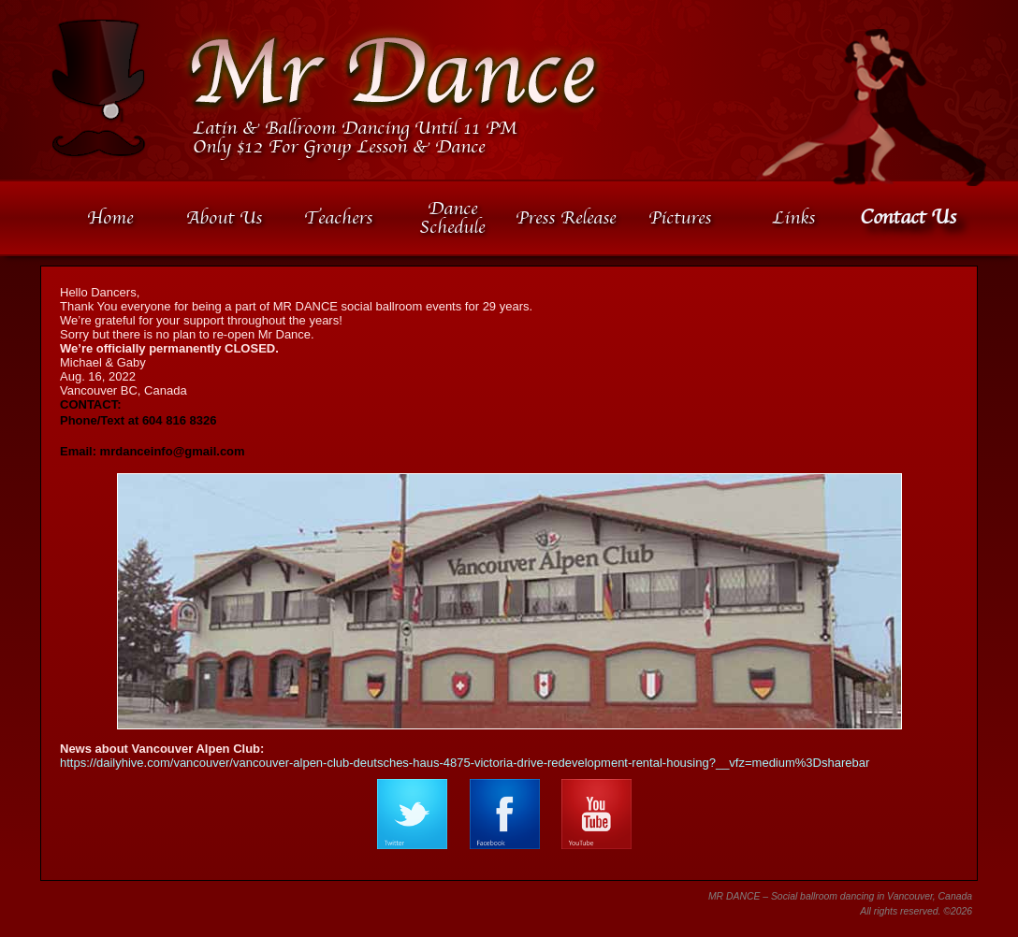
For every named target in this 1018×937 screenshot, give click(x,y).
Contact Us (908, 218)
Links (793, 218)
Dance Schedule (452, 218)
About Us (224, 218)
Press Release (566, 218)
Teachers (338, 218)
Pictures (679, 218)
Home (110, 218)
